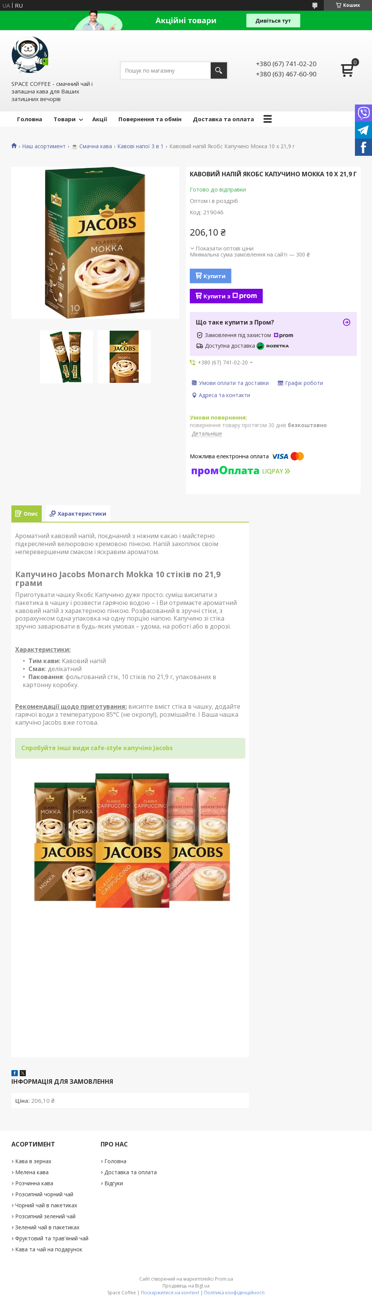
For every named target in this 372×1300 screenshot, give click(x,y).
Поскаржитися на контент (170, 1292)
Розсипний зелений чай (45, 1216)
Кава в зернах (33, 1161)
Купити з (230, 296)
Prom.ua (224, 1279)
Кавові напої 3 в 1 (140, 146)
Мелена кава (32, 1172)
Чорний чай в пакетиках (46, 1205)
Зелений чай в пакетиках (47, 1227)
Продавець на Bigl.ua (186, 1286)
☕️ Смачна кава (91, 146)
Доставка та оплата (223, 119)
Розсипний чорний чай (44, 1194)
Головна (29, 119)
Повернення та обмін (149, 119)
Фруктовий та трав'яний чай (51, 1238)
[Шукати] (219, 70)
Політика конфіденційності (234, 1292)
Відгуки (113, 1183)
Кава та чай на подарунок (48, 1249)
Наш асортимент (44, 146)
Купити (214, 276)
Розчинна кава (34, 1183)
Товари (65, 119)
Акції (99, 119)
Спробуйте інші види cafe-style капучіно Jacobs (97, 748)
